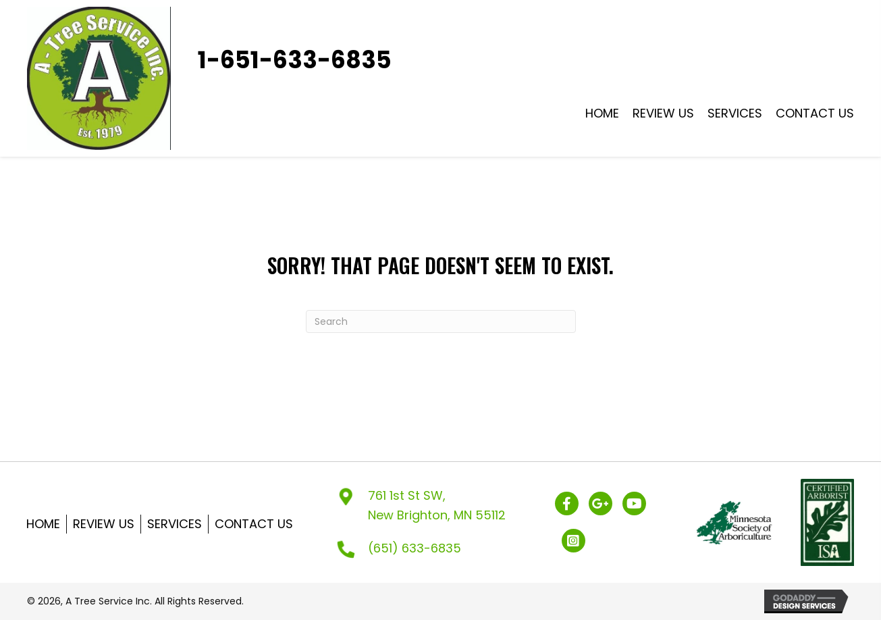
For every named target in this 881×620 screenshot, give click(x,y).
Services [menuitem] (174, 523)
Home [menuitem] (43, 523)
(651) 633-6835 (414, 548)
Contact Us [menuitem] (254, 523)
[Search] (441, 321)
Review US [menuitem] (103, 523)
